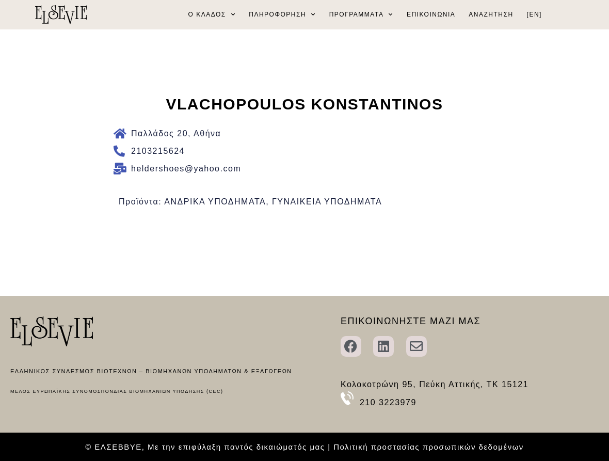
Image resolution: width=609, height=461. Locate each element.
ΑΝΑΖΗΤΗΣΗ (491, 14)
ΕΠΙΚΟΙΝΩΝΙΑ (431, 14)
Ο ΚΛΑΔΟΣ (212, 14)
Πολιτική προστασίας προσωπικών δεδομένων (428, 446)
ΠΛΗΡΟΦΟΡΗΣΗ (282, 14)
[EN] (534, 14)
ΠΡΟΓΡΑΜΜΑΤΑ (361, 14)
